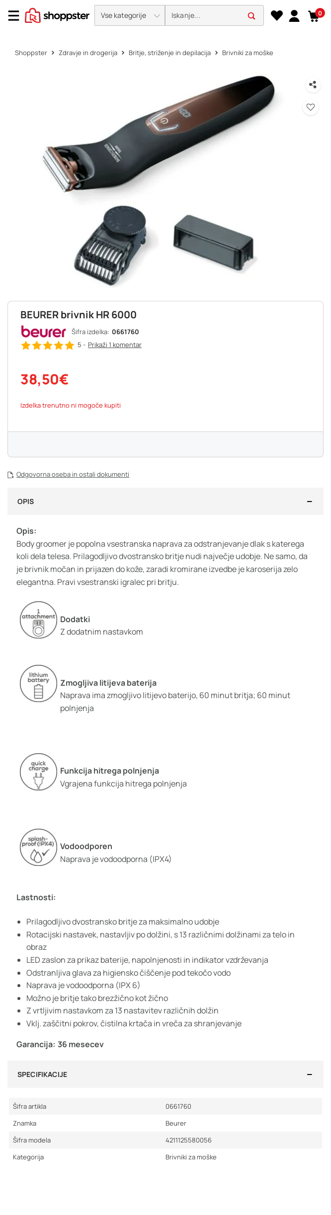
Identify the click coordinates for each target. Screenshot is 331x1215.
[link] (294, 15)
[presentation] (165, 16)
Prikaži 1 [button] (115, 345)
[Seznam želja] (276, 15)
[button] (129, 15)
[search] (214, 15)
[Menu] (17, 15)
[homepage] (57, 14)
